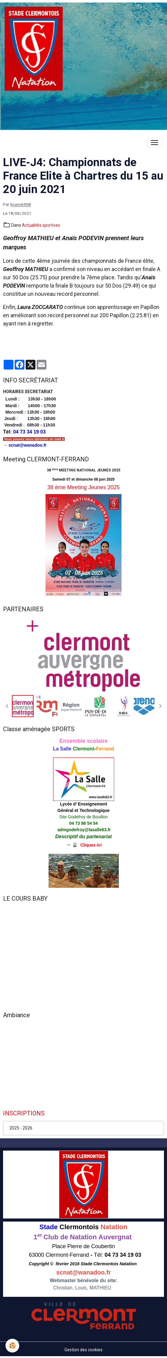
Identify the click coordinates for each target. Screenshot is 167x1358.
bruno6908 (20, 204)
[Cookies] (12, 1345)
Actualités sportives (41, 225)
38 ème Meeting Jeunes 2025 (83, 487)
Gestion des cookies (83, 1349)
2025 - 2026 (20, 1127)
